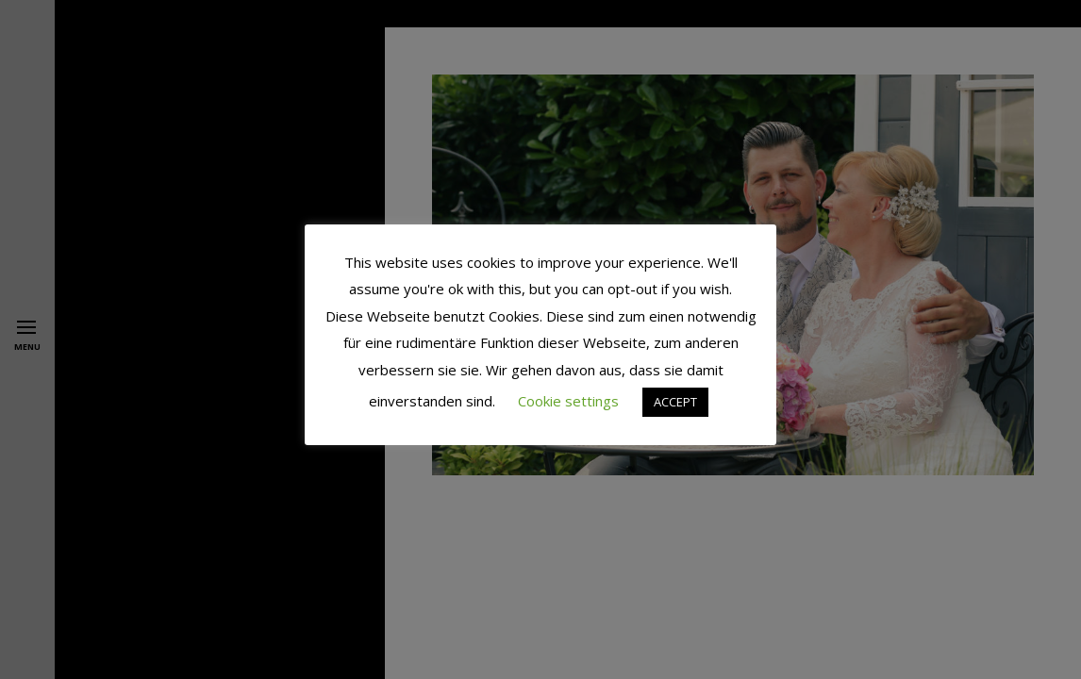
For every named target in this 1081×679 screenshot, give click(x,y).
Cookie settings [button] (568, 400)
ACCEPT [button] (675, 401)
